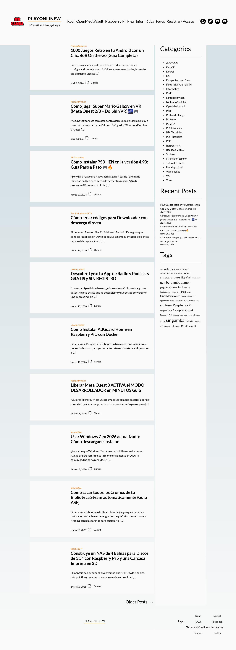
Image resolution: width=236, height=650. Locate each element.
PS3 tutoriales (78, 157)
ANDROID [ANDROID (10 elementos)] (176, 273)
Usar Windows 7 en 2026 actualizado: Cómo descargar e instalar (105, 439)
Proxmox (171, 119)
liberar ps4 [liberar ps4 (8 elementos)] (175, 296)
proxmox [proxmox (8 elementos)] (192, 305)
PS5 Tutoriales (174, 136)
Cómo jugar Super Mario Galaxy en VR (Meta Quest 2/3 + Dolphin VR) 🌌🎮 (106, 109)
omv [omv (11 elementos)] (189, 295)
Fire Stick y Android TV (82, 213)
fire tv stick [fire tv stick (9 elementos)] (196, 282)
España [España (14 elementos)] (176, 281)
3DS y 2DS (172, 62)
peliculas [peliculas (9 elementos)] (179, 304)
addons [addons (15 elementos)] (167, 273)
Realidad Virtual (79, 101)
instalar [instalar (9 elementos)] (174, 291)
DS (168, 76)
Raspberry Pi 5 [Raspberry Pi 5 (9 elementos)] (166, 319)
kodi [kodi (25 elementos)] (180, 291)
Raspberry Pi (77, 548)
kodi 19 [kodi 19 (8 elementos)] (186, 291)
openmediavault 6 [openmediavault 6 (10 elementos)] (167, 304)
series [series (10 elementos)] (162, 325)
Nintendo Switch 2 (177, 102)
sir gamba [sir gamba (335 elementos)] (175, 324)
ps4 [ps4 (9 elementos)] (198, 304)
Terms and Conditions (196, 627)
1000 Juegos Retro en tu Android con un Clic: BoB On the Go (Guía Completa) (107, 53)
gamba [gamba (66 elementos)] (165, 286)
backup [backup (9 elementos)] (185, 273)
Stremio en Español (177, 158)
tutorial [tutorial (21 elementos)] (190, 324)
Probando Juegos (79, 45)
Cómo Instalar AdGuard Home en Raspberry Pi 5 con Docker (101, 332)
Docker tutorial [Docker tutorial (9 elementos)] (166, 282)
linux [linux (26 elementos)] (183, 295)
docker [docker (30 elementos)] (187, 277)
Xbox (169, 180)
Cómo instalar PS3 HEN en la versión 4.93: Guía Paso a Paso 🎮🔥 (109, 164)
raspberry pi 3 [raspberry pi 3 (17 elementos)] (167, 314)
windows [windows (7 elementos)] (167, 330)
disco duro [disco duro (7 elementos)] (178, 277)
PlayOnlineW (44, 18)
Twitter (216, 633)
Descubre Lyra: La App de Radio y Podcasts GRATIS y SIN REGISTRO (110, 276)
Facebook (216, 621)
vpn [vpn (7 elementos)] (161, 330)
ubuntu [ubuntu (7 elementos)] (197, 325)
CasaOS (171, 67)
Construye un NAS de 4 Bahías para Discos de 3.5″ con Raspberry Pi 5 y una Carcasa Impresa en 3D (109, 558)
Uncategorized (78, 269)
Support (196, 633)
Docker (170, 71)
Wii (168, 176)
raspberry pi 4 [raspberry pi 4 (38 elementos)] (184, 314)
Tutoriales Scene (176, 163)
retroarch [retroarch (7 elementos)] (196, 319)
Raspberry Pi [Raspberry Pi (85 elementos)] (182, 309)
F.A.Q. (196, 621)
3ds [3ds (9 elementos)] (161, 273)
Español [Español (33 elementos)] (186, 281)
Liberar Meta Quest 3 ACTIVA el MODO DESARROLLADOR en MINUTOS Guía (107, 388)
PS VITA (171, 123)
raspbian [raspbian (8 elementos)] (176, 319)
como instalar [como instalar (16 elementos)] (166, 277)
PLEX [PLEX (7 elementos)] (186, 305)
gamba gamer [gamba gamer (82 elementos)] (180, 286)
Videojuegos (173, 171)
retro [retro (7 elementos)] (190, 319)
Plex (168, 110)
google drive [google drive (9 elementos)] (165, 291)
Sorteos (170, 154)
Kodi (169, 93)
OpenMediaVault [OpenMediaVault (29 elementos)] (169, 299)
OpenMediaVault (176, 106)
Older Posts (140, 601)
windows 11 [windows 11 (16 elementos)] (190, 330)
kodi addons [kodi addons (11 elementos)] (165, 295)
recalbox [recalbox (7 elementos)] (183, 319)
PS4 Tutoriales (174, 132)
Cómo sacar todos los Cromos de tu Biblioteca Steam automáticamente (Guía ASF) (109, 497)
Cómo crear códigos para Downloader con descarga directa (109, 220)
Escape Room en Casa (178, 80)
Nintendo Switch (176, 97)
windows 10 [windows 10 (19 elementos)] (177, 330)
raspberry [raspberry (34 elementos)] (166, 309)
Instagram (217, 627)
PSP (168, 141)
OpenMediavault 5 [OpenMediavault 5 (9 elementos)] (188, 300)
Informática (76, 432)
